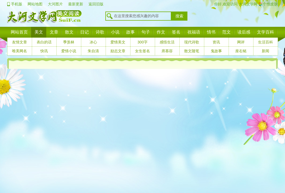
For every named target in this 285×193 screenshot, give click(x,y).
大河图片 (55, 4)
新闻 (265, 51)
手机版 (16, 4)
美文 (38, 32)
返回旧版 (95, 4)
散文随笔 (191, 51)
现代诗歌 (191, 42)
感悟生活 (167, 42)
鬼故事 (216, 51)
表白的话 (44, 42)
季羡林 (68, 42)
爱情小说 (68, 51)
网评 (241, 42)
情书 (211, 32)
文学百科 (265, 32)
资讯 (216, 42)
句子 (145, 32)
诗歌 (100, 32)
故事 (130, 32)
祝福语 (193, 32)
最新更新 (75, 4)
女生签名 (142, 51)
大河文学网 (247, 4)
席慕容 (167, 51)
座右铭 (241, 51)
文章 (54, 32)
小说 (115, 32)
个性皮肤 (270, 4)
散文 (69, 32)
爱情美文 (117, 42)
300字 (142, 42)
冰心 (93, 42)
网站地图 (35, 4)
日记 (84, 32)
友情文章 (19, 42)
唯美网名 (19, 51)
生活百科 (265, 42)
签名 (176, 32)
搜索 (179, 16)
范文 (226, 32)
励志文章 (117, 51)
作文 (161, 32)
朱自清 (93, 51)
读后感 (243, 32)
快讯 (44, 51)
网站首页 (19, 32)
